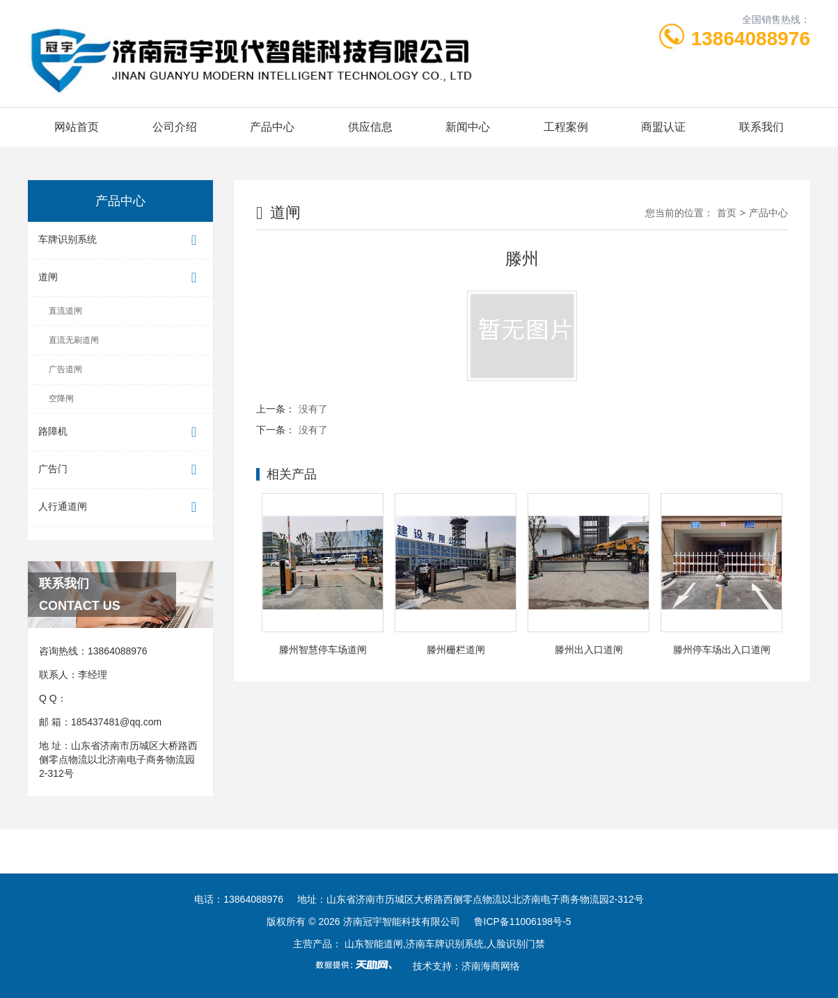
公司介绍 (174, 127)
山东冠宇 (196, 851)
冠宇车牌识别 (332, 851)
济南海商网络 (490, 966)
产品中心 (272, 127)
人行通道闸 (120, 507)
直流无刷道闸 (74, 340)
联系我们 (761, 127)
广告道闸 (65, 369)
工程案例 (566, 127)
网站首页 (76, 127)
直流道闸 (65, 311)
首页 (726, 212)
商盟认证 (663, 127)
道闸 (120, 278)
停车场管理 (259, 851)
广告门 (120, 470)
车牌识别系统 (120, 240)
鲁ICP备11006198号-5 (522, 921)
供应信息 (370, 127)
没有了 (313, 409)
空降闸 (61, 398)
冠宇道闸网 (405, 851)
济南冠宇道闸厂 (124, 851)
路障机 (120, 432)
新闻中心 (467, 127)
